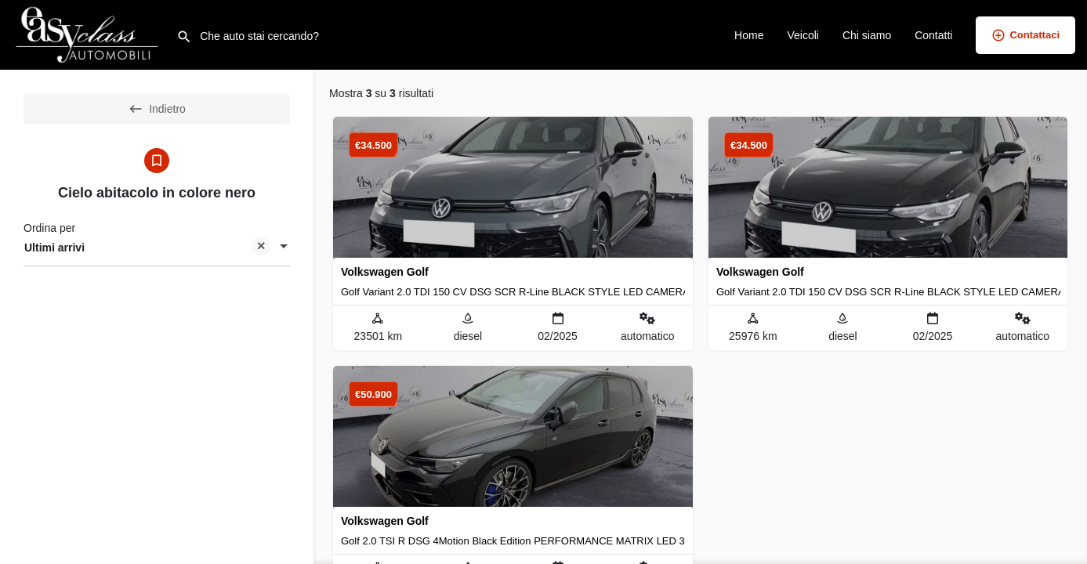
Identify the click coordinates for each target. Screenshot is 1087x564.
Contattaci (1025, 35)
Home (748, 35)
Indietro (157, 109)
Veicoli (802, 35)
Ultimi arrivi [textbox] (147, 248)
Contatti (933, 35)
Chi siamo (866, 35)
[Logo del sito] (88, 33)
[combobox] (157, 247)
